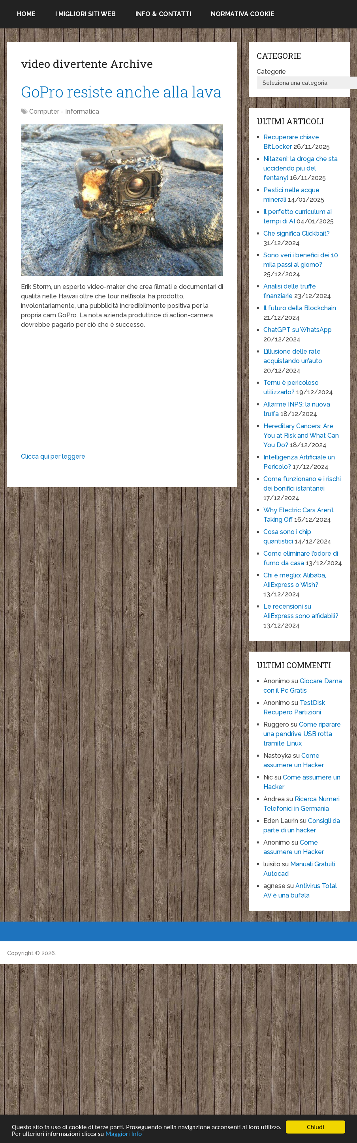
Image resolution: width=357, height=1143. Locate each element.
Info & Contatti (163, 14)
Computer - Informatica (64, 111)
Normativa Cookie (242, 14)
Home (26, 14)
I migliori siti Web (85, 14)
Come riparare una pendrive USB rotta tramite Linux (302, 734)
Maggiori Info (123, 1134)
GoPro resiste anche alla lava (121, 91)
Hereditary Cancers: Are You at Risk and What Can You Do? (301, 435)
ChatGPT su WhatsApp (297, 330)
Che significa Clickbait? (296, 233)
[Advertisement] (122, 392)
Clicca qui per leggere (53, 456)
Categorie (271, 71)
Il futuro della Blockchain (299, 308)
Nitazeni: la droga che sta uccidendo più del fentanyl (300, 168)
